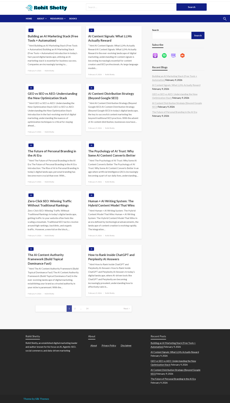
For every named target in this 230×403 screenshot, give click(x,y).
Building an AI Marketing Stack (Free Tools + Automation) (53, 38)
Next (126, 308)
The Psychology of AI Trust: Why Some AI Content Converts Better (112, 153)
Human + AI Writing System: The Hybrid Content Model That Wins (111, 203)
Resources (56, 18)
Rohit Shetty (49, 71)
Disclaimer (126, 345)
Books (73, 18)
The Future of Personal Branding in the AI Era (52, 153)
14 (87, 308)
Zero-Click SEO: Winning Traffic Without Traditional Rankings (50, 203)
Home (29, 18)
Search (155, 30)
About (40, 18)
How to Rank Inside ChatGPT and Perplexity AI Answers (111, 257)
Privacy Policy (109, 345)
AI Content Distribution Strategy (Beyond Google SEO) (111, 96)
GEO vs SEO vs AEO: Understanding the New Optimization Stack (52, 96)
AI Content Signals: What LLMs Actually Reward (110, 38)
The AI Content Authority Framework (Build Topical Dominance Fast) (46, 259)
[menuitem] (28, 18)
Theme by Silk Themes (36, 398)
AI (31, 30)
